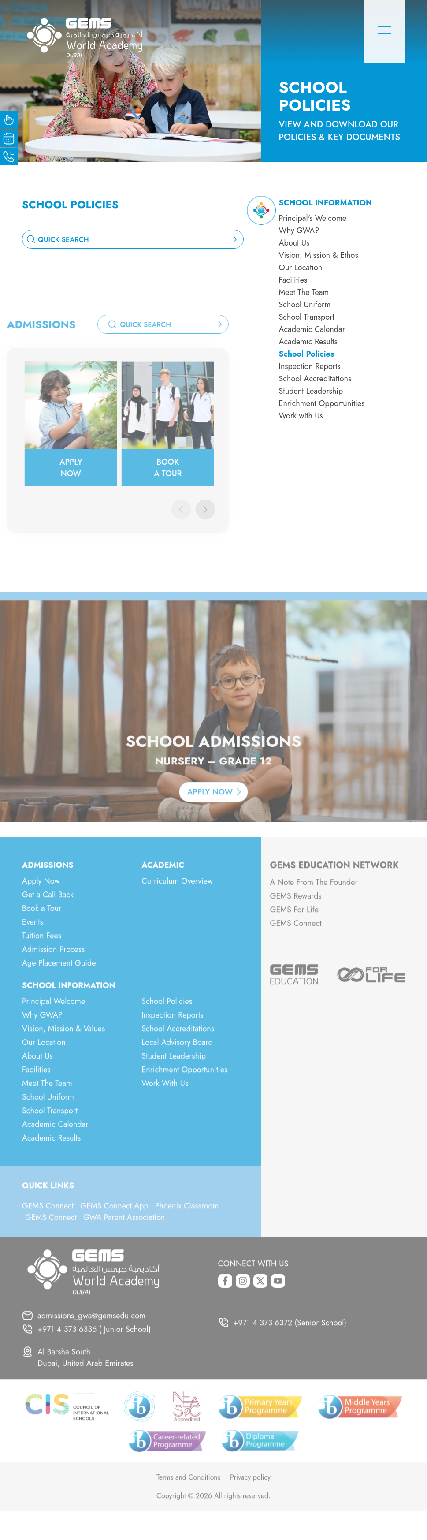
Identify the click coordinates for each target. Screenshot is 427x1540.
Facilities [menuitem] (293, 280)
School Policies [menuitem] (306, 354)
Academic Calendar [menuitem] (312, 329)
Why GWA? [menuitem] (299, 230)
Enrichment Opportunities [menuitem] (322, 403)
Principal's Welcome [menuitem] (313, 218)
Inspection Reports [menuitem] (310, 366)
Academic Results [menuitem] (308, 341)
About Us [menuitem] (294, 243)
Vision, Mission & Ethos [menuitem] (318, 255)
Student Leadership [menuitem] (311, 391)
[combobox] (133, 239)
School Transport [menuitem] (306, 317)
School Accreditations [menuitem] (315, 378)
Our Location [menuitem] (301, 267)
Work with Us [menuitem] (301, 415)
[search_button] (236, 239)
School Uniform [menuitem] (305, 304)
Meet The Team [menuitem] (304, 292)
